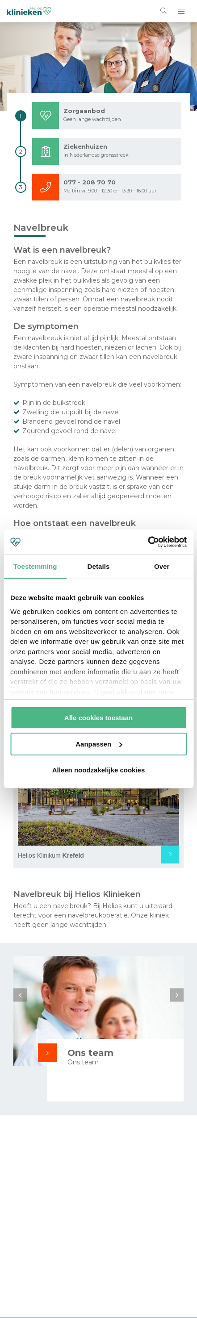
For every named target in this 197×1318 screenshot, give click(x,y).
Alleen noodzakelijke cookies (98, 770)
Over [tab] (162, 566)
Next (177, 994)
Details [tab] (99, 566)
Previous (20, 994)
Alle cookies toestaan (98, 718)
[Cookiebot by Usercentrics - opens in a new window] (148, 542)
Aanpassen (98, 744)
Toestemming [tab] (35, 566)
